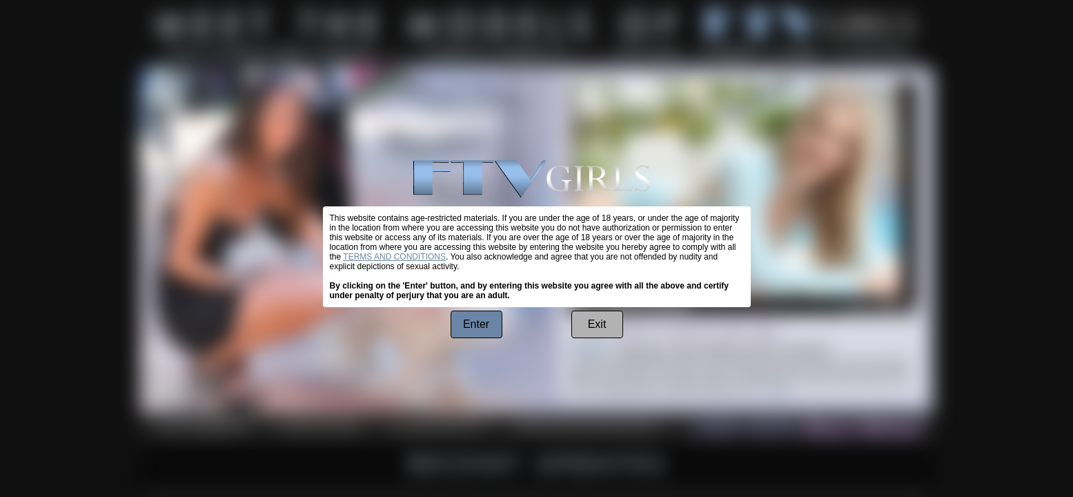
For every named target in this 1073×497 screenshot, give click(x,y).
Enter (476, 324)
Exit (597, 324)
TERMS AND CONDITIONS (394, 257)
